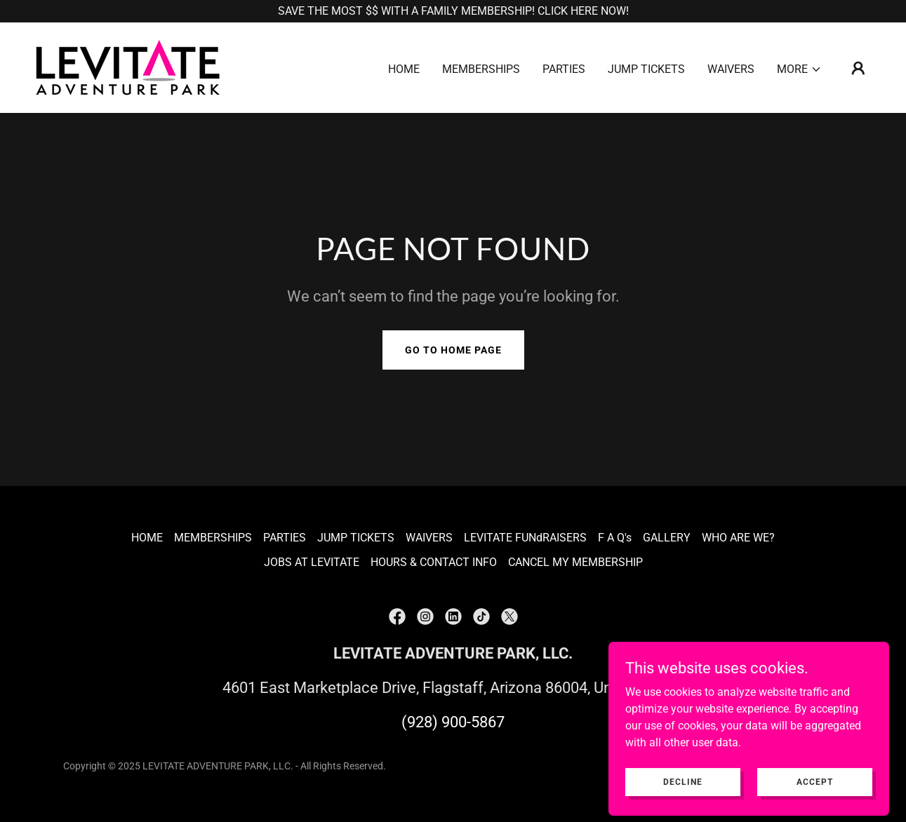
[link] (128, 67)
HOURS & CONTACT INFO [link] (434, 562)
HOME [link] (404, 69)
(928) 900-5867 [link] (453, 722)
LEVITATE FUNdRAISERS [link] (525, 537)
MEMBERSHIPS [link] (481, 69)
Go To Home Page (453, 350)
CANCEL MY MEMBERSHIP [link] (575, 562)
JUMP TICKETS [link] (646, 69)
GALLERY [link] (667, 537)
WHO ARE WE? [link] (738, 537)
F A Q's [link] (615, 537)
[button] (799, 69)
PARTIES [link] (563, 69)
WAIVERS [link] (730, 69)
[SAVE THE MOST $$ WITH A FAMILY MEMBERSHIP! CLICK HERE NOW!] (453, 11)
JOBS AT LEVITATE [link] (311, 562)
